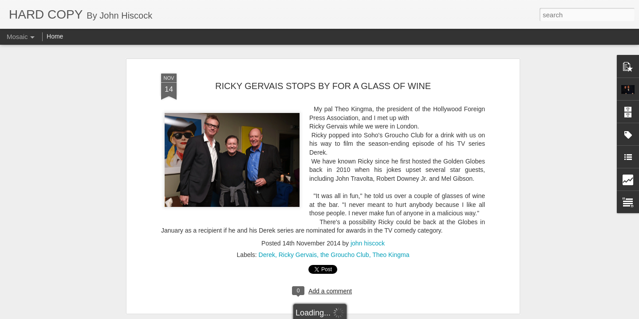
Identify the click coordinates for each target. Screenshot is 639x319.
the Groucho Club (344, 193)
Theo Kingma (390, 193)
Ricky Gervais (298, 193)
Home (55, 36)
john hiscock (368, 181)
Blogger (347, 314)
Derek (267, 193)
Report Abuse (373, 314)
